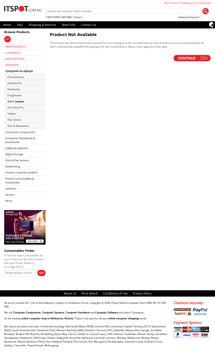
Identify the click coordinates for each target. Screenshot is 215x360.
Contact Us (88, 25)
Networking (12, 166)
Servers (9, 195)
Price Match (89, 293)
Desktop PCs (14, 83)
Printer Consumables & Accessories (19, 180)
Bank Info (68, 25)
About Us (70, 293)
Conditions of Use (115, 293)
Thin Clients (14, 120)
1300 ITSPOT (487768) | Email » (64, 17)
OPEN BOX (12, 65)
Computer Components (20, 132)
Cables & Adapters (16, 148)
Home (7, 25)
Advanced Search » (189, 17)
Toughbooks (14, 95)
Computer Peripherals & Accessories (20, 140)
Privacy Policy (142, 293)
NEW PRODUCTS (15, 46)
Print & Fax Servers (17, 160)
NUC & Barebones (18, 126)
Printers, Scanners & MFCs (21, 172)
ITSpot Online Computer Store (128, 303)
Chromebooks (15, 77)
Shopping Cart (189, 3)
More (8, 201)
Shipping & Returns (42, 25)
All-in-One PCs (15, 107)
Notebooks (13, 89)
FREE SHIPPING (15, 59)
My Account (171, 3)
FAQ (20, 25)
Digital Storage (14, 154)
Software (10, 188)
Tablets (11, 113)
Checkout (205, 3)
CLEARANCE (12, 53)
